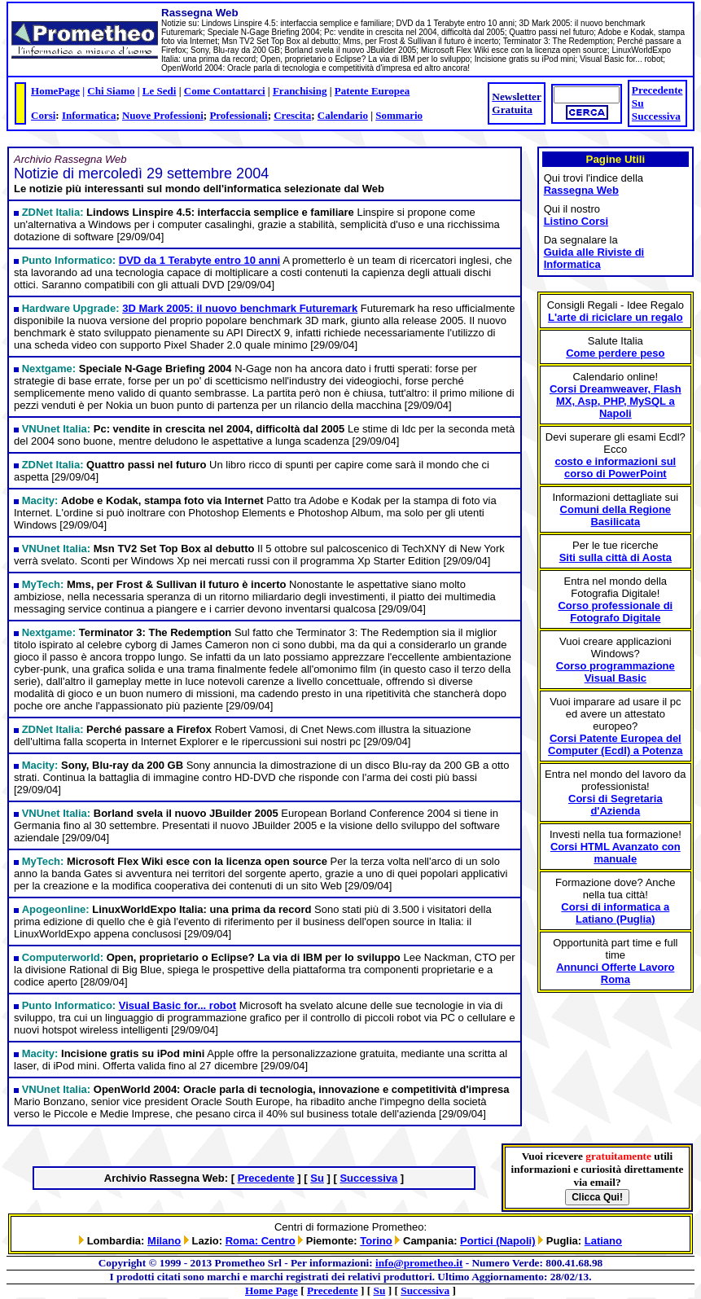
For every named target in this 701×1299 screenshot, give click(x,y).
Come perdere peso (615, 353)
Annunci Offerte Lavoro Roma (615, 973)
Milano (164, 1241)
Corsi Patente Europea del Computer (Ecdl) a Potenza (615, 744)
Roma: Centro (261, 1241)
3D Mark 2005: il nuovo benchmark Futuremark (239, 308)
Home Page (271, 1290)
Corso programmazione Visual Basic (615, 672)
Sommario (399, 115)
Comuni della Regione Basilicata (616, 515)
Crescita (292, 115)
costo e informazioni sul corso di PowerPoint (615, 467)
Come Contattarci (224, 91)
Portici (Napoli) (497, 1241)
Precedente (657, 90)
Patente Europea (372, 91)
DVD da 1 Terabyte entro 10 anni (199, 260)
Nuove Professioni (163, 115)
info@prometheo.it (418, 1263)
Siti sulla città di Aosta (615, 557)
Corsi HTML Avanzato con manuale (615, 852)
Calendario (343, 115)
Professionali (238, 115)
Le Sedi (159, 91)
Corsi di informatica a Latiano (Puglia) (615, 913)
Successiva (656, 116)
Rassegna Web (581, 190)
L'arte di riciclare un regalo (615, 317)
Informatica (89, 115)
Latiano (603, 1241)
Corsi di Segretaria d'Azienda (615, 804)
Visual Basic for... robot (177, 1005)
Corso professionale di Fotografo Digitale (615, 611)
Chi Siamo (110, 91)
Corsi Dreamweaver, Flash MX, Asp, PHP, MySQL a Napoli (615, 401)
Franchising (299, 91)
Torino (376, 1241)
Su (638, 103)
